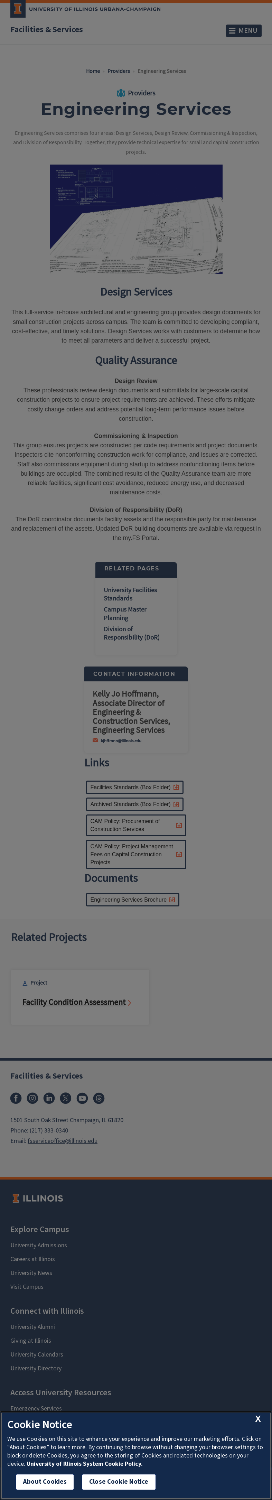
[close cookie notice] (258, 1419)
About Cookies (45, 1482)
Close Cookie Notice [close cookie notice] (119, 1482)
